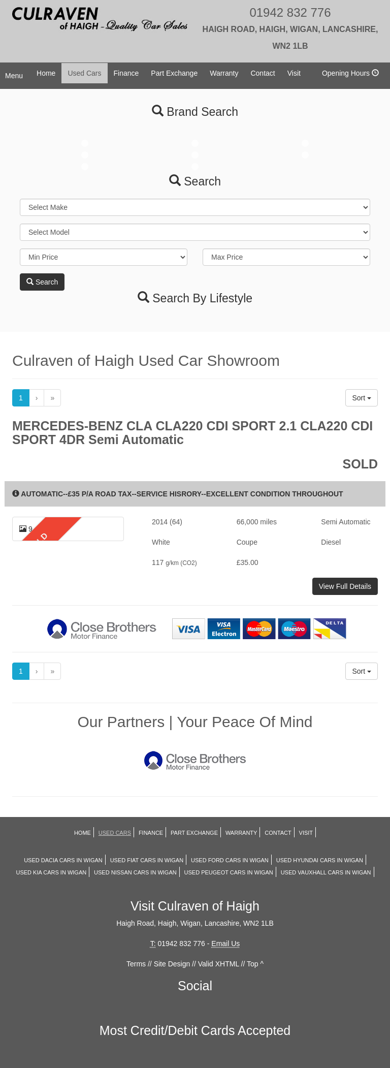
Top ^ (255, 964)
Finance (126, 73)
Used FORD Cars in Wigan (230, 860)
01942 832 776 (290, 28)
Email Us (225, 943)
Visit (294, 73)
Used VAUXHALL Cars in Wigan (326, 872)
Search (42, 282)
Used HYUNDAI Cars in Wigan (319, 860)
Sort (361, 398)
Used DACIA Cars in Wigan (63, 860)
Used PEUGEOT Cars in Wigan (228, 872)
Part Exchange (174, 73)
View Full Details (345, 586)
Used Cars (84, 73)
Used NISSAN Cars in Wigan (135, 872)
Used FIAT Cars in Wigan (146, 860)
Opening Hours (350, 73)
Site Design (172, 964)
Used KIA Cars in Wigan (51, 872)
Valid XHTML (218, 964)
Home (46, 73)
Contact (262, 73)
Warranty (224, 73)
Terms (136, 964)
